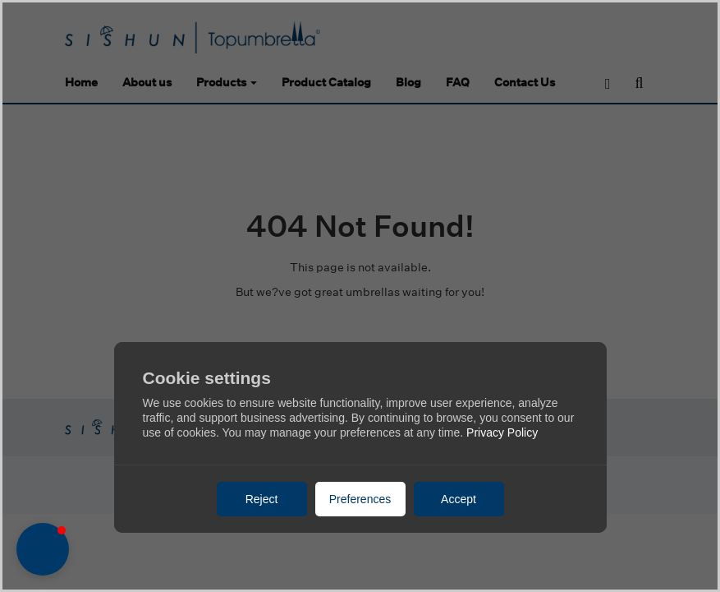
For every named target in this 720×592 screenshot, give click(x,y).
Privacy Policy (502, 432)
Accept (458, 499)
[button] (42, 549)
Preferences (360, 499)
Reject (261, 499)
